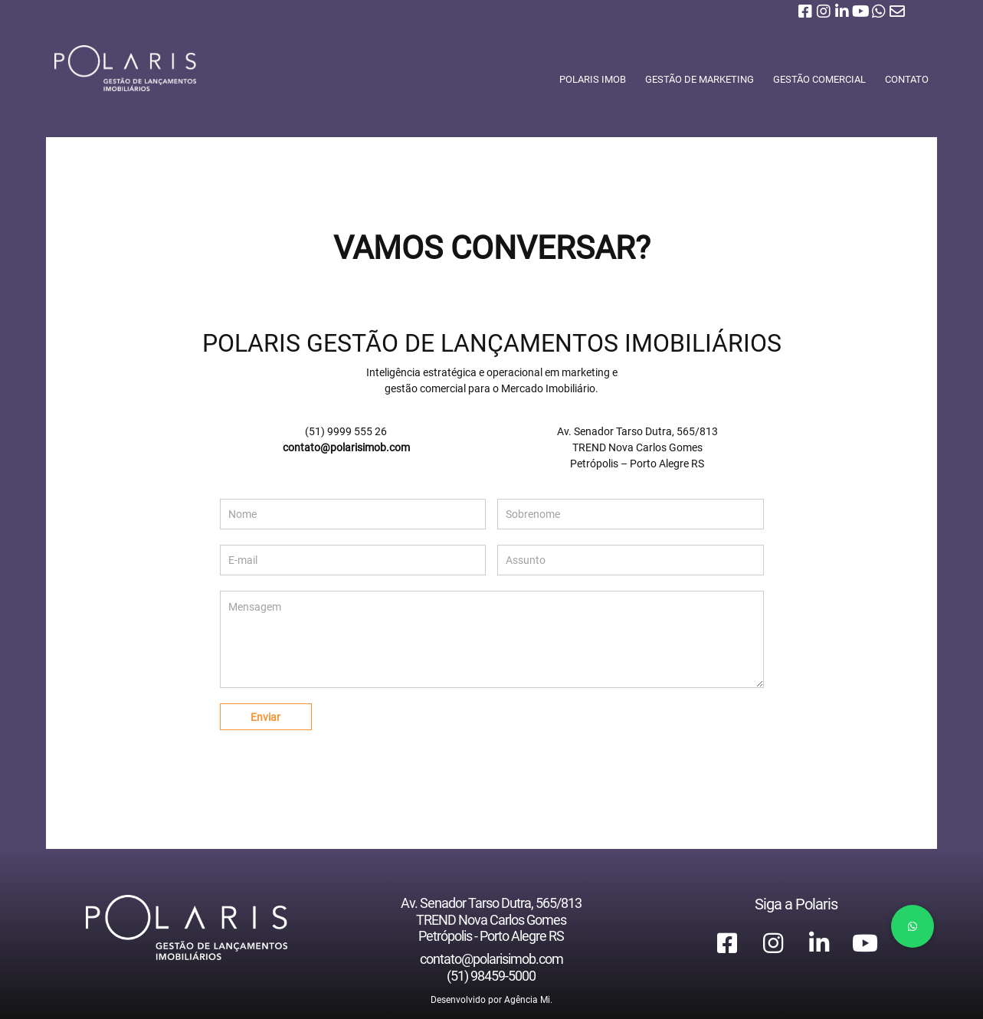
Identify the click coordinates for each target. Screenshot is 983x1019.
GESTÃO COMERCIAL (814, 79)
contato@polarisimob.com (346, 447)
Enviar (265, 717)
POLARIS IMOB (588, 79)
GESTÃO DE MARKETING (695, 79)
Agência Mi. (528, 999)
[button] (912, 926)
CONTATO (902, 79)
